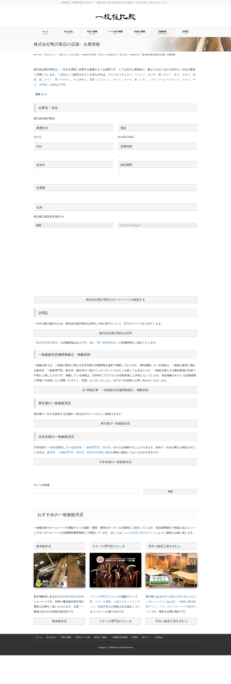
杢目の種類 (66, 637)
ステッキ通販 (103, 601)
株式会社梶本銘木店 (67, 596)
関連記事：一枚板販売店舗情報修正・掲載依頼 (115, 390)
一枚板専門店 (92, 447)
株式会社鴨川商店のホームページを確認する (115, 299)
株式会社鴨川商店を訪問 (115, 333)
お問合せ (159, 637)
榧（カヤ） (165, 74)
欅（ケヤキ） (63, 79)
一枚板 (64, 69)
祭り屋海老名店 (106, 342)
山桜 (52, 84)
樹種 (100, 74)
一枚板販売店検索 (119, 637)
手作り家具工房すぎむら (171, 621)
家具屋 (77, 447)
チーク (128, 79)
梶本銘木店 (59, 621)
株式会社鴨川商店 (47, 342)
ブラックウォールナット (165, 79)
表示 (44, 94)
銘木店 (38, 137)
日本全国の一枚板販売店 (115, 462)
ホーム (39, 637)
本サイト (146, 637)
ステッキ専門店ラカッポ (104, 596)
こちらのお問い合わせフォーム (139, 532)
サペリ (117, 79)
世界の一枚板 (100, 637)
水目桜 (43, 84)
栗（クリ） (45, 79)
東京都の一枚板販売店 (115, 423)
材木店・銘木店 (112, 447)
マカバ (186, 79)
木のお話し (51, 637)
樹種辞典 (103, 606)
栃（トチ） (141, 79)
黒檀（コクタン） (100, 79)
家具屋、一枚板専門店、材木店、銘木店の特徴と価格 (79, 452)
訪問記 (135, 637)
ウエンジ (140, 74)
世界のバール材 (83, 637)
